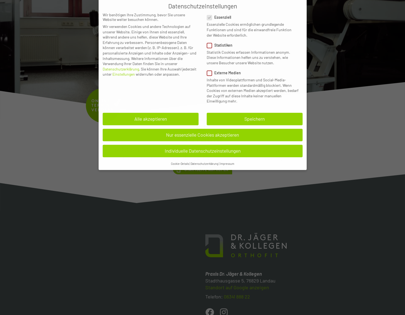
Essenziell (221, 9)
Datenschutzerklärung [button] (204, 156)
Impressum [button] (227, 156)
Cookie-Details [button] (180, 156)
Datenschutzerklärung (121, 61)
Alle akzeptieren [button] (150, 111)
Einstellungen (123, 66)
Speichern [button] (254, 111)
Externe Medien (225, 65)
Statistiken (221, 37)
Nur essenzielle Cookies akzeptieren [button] (202, 127)
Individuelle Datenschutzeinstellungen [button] (203, 143)
